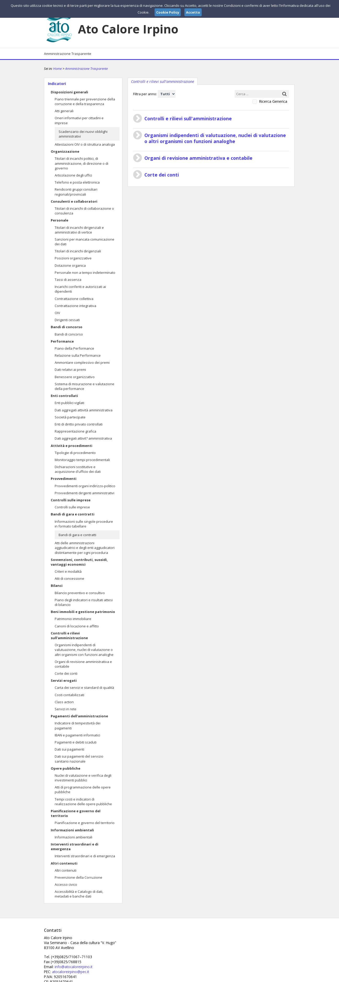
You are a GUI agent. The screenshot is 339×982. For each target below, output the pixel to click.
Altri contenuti (64, 863)
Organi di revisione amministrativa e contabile (83, 664)
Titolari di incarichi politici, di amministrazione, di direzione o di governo (81, 163)
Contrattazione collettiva (74, 298)
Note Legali (243, 977)
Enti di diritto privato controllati (79, 424)
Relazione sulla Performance (78, 355)
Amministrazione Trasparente (67, 53)
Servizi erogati (64, 680)
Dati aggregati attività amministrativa (83, 410)
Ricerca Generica (273, 101)
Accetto (193, 12)
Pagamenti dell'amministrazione (79, 716)
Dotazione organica (70, 265)
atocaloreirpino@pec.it (154, 951)
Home (57, 68)
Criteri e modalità (68, 571)
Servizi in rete (65, 709)
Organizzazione (65, 151)
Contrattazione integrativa (75, 305)
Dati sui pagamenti (69, 749)
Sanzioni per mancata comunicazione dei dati (84, 241)
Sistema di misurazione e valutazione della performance (84, 386)
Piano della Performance (74, 348)
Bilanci (57, 585)
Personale (59, 220)
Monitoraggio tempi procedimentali (82, 459)
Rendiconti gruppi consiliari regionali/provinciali (76, 191)
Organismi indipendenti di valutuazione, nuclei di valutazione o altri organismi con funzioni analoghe (84, 650)
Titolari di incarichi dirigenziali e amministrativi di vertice (79, 230)
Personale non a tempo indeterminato (85, 272)
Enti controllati (64, 395)
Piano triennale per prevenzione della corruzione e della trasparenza (85, 101)
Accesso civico (66, 884)
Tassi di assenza (68, 279)
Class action (64, 702)
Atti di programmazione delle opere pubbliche (83, 789)
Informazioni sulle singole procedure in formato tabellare (84, 524)
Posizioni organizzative (73, 258)
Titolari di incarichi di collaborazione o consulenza (84, 210)
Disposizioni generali (69, 92)
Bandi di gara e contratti (72, 514)
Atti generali (64, 111)
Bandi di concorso (66, 327)
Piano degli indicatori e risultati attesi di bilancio (84, 602)
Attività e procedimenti (71, 445)
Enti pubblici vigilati (69, 402)
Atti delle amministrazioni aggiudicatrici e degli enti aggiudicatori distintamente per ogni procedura (85, 548)
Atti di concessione (69, 578)
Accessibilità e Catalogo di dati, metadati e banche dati (79, 894)
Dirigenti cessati (67, 319)
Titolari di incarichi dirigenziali (78, 251)
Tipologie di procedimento (75, 452)
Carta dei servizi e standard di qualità (84, 687)
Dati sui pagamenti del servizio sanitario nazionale (79, 758)
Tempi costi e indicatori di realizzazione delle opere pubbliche (83, 801)
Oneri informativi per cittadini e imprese (79, 120)
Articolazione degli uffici (73, 175)
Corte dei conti (66, 673)
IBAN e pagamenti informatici (77, 735)
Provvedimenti (63, 478)
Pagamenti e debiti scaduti (76, 742)
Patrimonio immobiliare (73, 618)
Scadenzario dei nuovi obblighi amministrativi (83, 134)
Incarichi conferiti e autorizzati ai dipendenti (80, 289)
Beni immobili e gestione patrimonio (83, 611)
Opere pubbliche (65, 768)
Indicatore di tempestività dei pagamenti (77, 725)
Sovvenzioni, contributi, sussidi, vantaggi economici (79, 562)
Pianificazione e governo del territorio (75, 813)
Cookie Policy (283, 977)
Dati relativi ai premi (70, 369)
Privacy (263, 977)
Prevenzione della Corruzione (78, 877)
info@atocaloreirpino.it (157, 947)
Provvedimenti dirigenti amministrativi (84, 493)
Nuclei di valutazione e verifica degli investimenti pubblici (83, 777)
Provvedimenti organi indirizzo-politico (85, 486)
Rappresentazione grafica (75, 431)
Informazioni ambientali (72, 830)
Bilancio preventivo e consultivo (80, 593)
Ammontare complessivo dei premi (82, 362)
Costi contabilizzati (69, 694)
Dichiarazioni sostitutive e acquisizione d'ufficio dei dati (78, 469)
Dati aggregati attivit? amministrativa (83, 438)
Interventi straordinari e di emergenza (74, 846)
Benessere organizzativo (75, 376)
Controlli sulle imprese (71, 500)
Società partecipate (70, 417)
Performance (62, 341)
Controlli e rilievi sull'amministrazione (69, 635)
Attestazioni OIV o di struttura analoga (85, 144)
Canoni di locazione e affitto (77, 626)
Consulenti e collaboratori (74, 201)
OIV (57, 312)
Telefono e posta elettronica (77, 182)
